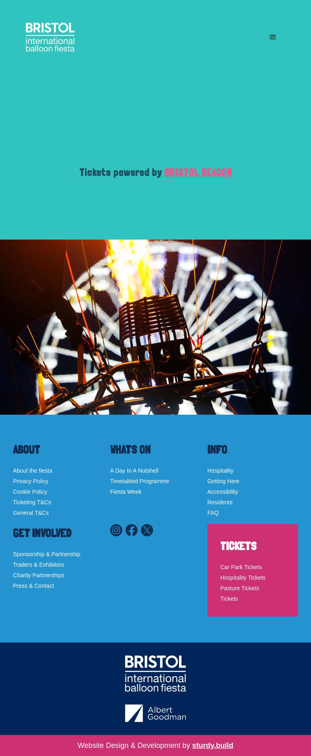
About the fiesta (32, 470)
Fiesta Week (126, 491)
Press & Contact (33, 586)
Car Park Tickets (241, 567)
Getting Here (223, 481)
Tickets (229, 598)
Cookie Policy (30, 491)
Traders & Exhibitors (38, 564)
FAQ (213, 513)
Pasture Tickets (239, 588)
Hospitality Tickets (243, 577)
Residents (219, 502)
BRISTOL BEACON (198, 172)
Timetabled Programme (139, 481)
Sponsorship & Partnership (47, 554)
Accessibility (222, 491)
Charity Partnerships (38, 575)
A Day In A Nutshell (134, 470)
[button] (273, 37)
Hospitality (220, 470)
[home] (50, 37)
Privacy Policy (30, 481)
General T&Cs (31, 513)
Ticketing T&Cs (32, 502)
